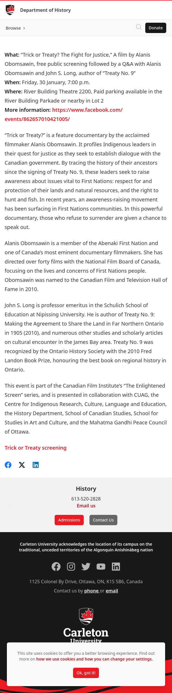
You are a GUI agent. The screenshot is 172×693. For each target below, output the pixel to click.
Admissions (69, 520)
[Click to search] (139, 28)
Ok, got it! (86, 672)
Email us (86, 506)
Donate (156, 27)
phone (92, 591)
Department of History (45, 10)
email (112, 591)
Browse (13, 28)
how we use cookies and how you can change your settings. (94, 659)
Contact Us (103, 520)
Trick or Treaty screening (36, 447)
